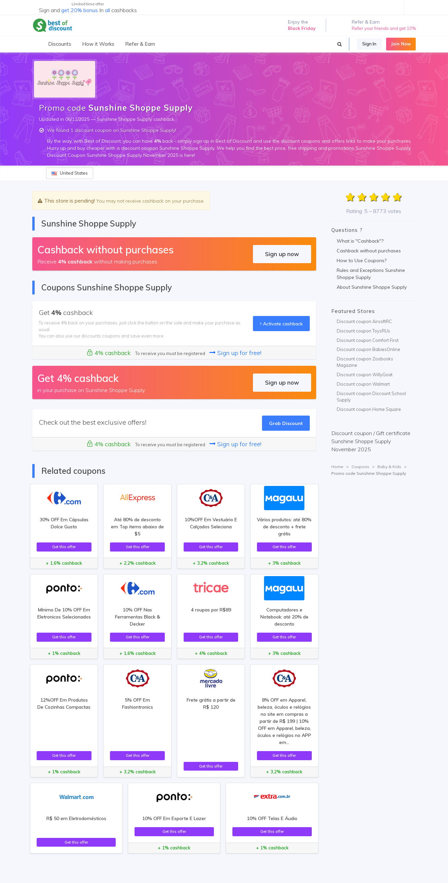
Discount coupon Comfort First (368, 340)
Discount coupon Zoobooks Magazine (365, 362)
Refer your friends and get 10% (384, 28)
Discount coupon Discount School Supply (371, 397)
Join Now (401, 43)
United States (69, 173)
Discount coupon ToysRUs (363, 330)
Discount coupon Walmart (363, 384)
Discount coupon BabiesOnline (368, 349)
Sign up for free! (235, 353)
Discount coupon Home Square (369, 409)
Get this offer (64, 546)
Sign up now (282, 253)
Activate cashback (281, 323)
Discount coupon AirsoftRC (364, 321)
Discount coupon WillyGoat (365, 374)
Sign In (369, 43)
